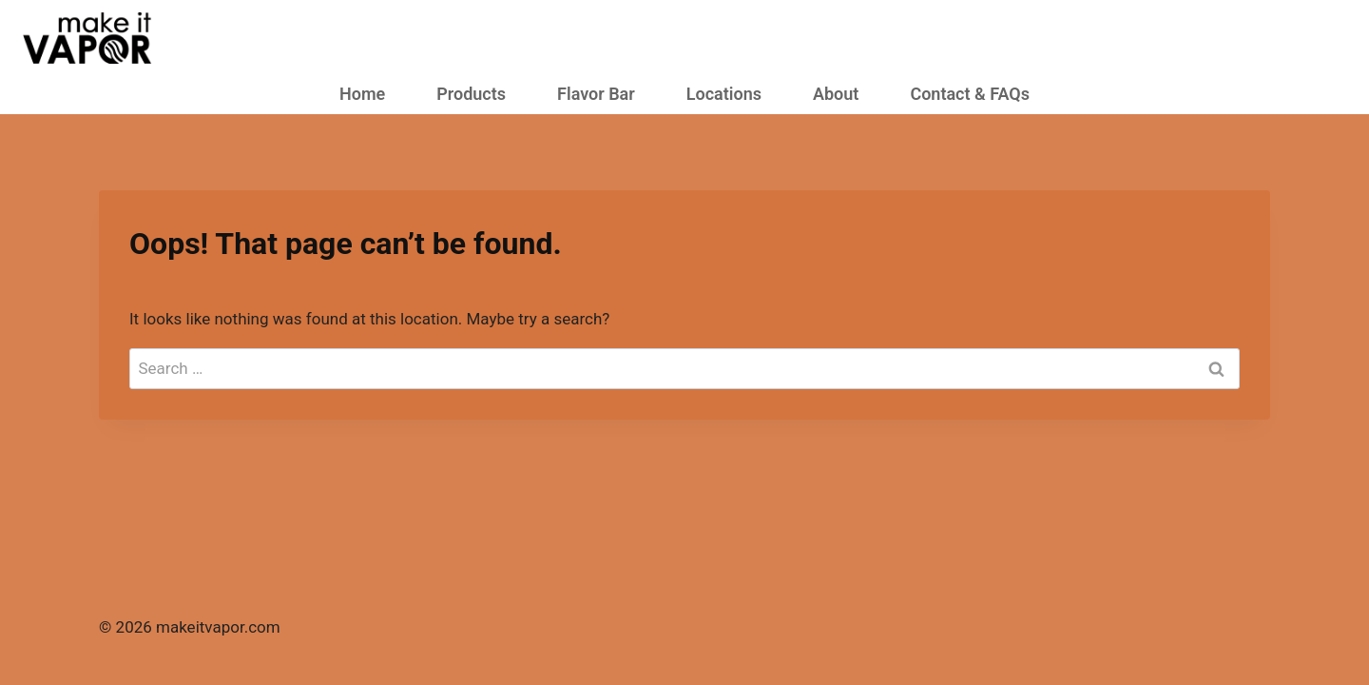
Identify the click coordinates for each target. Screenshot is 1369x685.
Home (362, 94)
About (835, 94)
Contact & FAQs (970, 94)
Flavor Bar (596, 94)
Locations (724, 94)
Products (471, 94)
